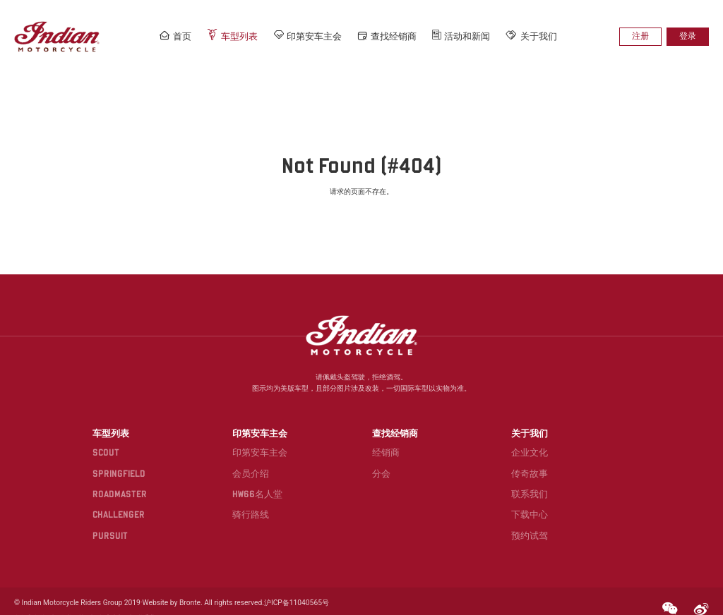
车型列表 (235, 36)
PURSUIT (116, 519)
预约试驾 (525, 519)
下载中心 (525, 499)
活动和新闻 (461, 36)
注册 (644, 36)
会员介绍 (254, 458)
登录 (689, 36)
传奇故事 (525, 458)
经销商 (385, 439)
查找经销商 (388, 36)
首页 (178, 35)
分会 (380, 458)
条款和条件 (30, 599)
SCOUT (112, 439)
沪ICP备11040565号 (288, 584)
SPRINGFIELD (124, 458)
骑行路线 (254, 499)
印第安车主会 (309, 36)
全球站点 (109, 599)
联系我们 (525, 479)
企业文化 (525, 439)
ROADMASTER (125, 479)
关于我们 (530, 35)
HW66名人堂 (260, 479)
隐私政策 (71, 599)
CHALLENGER (125, 499)
